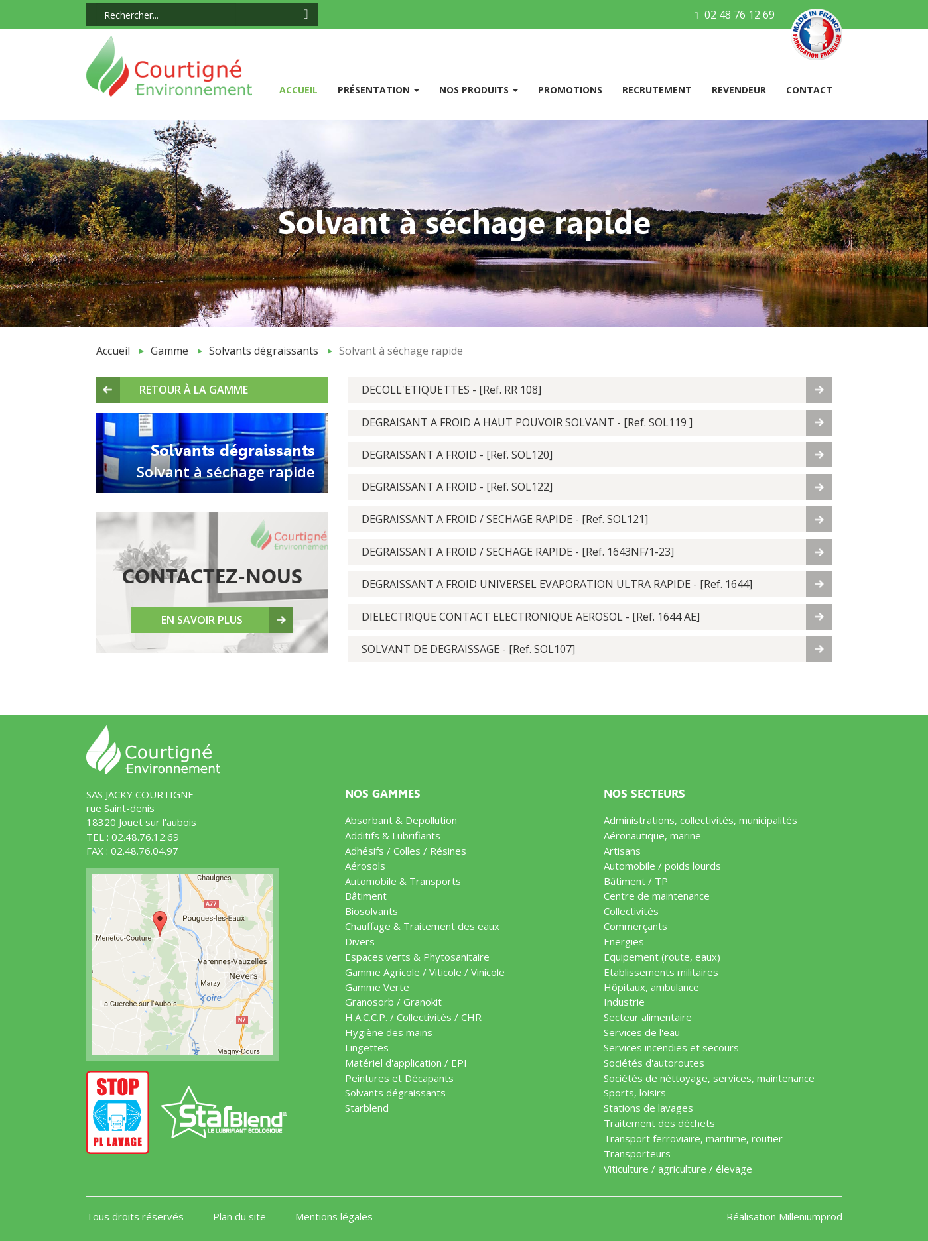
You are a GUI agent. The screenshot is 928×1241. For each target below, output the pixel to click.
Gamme (169, 350)
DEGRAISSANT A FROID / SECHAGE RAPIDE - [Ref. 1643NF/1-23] (518, 551)
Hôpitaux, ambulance (651, 987)
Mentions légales (334, 1216)
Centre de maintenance (657, 895)
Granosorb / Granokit (393, 1001)
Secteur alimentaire (648, 1017)
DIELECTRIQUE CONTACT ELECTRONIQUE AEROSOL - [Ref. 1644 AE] (531, 616)
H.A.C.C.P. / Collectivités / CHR (413, 1017)
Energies (624, 941)
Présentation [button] (378, 90)
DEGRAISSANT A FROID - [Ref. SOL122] (457, 486)
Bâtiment (366, 895)
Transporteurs (637, 1153)
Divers (360, 941)
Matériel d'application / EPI (406, 1062)
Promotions (570, 90)
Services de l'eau (642, 1032)
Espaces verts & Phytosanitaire (417, 956)
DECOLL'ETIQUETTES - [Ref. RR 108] (451, 390)
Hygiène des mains (388, 1032)
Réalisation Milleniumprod (784, 1216)
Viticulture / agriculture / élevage (678, 1168)
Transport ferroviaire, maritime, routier (693, 1138)
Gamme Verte (377, 987)
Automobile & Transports (403, 881)
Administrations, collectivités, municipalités (700, 820)
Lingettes (367, 1047)
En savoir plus (202, 620)
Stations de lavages (648, 1107)
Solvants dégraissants (263, 350)
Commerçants (635, 926)
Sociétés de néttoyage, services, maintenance (709, 1078)
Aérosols (365, 865)
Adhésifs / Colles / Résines (405, 850)
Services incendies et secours (671, 1047)
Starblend (367, 1107)
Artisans (622, 850)
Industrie (624, 1001)
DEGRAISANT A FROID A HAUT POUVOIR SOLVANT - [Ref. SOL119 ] (527, 422)
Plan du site (241, 1216)
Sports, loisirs (635, 1092)
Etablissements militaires (661, 971)
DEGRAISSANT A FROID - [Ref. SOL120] (457, 454)
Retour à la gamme (193, 390)
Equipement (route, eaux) (662, 956)
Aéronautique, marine (652, 835)
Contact (809, 90)
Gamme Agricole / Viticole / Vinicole (425, 971)
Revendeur (739, 90)
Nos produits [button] (478, 90)
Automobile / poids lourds (662, 865)
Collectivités (631, 910)
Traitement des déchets (659, 1123)
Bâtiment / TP (636, 881)
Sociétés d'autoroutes (654, 1062)
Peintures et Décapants (399, 1078)
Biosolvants (371, 910)
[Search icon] (305, 14)
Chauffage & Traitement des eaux (422, 926)
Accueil (303, 89)
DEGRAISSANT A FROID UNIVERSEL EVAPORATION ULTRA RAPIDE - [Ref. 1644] (557, 584)
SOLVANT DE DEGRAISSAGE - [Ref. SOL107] (468, 649)
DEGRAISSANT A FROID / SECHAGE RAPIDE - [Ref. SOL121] (505, 519)
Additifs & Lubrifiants (392, 835)
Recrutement (657, 90)
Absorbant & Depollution (401, 820)
